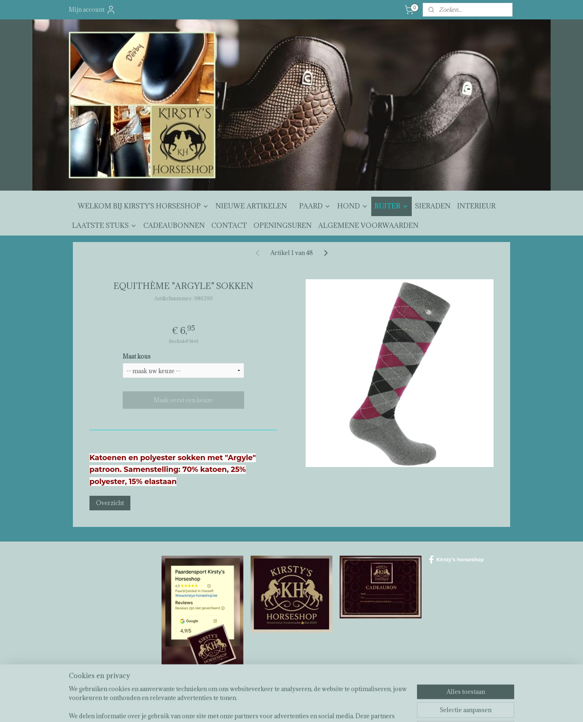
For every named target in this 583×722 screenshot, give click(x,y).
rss (286, 707)
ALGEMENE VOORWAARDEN (368, 225)
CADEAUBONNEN (174, 225)
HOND (352, 206)
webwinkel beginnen (313, 707)
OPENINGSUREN (282, 225)
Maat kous (137, 356)
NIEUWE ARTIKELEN (251, 206)
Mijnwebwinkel (381, 707)
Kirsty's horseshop (456, 560)
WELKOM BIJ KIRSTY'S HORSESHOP (143, 206)
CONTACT (229, 225)
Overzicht (110, 503)
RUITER (391, 206)
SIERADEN (433, 206)
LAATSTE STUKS (104, 225)
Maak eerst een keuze (183, 400)
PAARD (315, 206)
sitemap (271, 707)
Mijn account (92, 10)
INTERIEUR (476, 206)
